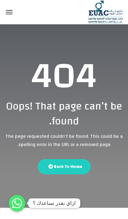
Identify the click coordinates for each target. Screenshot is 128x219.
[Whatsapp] (17, 203)
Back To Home (65, 167)
